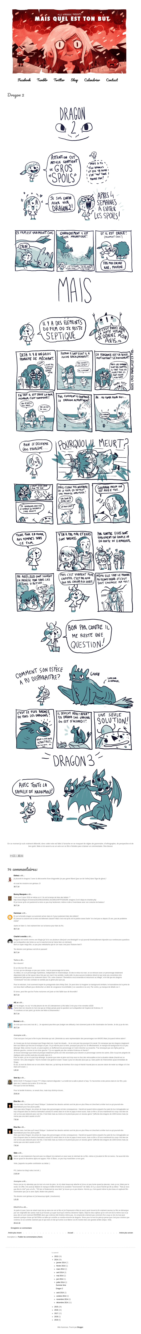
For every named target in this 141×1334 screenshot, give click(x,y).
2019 (56, 1320)
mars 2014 (60, 1269)
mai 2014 (60, 1276)
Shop (74, 80)
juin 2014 (60, 1279)
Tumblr (42, 80)
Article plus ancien (126, 1233)
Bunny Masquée (20, 894)
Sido (15, 1153)
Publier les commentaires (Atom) (30, 1237)
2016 (56, 1310)
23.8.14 (16, 1094)
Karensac (17, 913)
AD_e (16, 1003)
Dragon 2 (59, 1289)
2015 (56, 1307)
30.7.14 (16, 887)
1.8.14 (16, 1070)
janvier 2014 (61, 1263)
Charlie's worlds (20, 936)
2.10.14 (16, 1174)
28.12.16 (17, 1223)
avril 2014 (60, 1272)
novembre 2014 (62, 1299)
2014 (56, 1260)
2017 (56, 1313)
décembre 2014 (62, 1303)
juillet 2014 (60, 1282)
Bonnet (16, 1021)
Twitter (59, 80)
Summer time (61, 1285)
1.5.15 (16, 1200)
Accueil (70, 1233)
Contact (112, 80)
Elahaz (16, 876)
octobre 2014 (61, 1296)
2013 (56, 1256)
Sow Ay (17, 1078)
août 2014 (60, 1293)
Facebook (24, 80)
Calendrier (92, 80)
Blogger (80, 1327)
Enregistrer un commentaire (21, 1228)
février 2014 (61, 1266)
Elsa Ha (17, 1101)
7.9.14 (16, 1120)
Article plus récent (14, 1233)
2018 (56, 1317)
